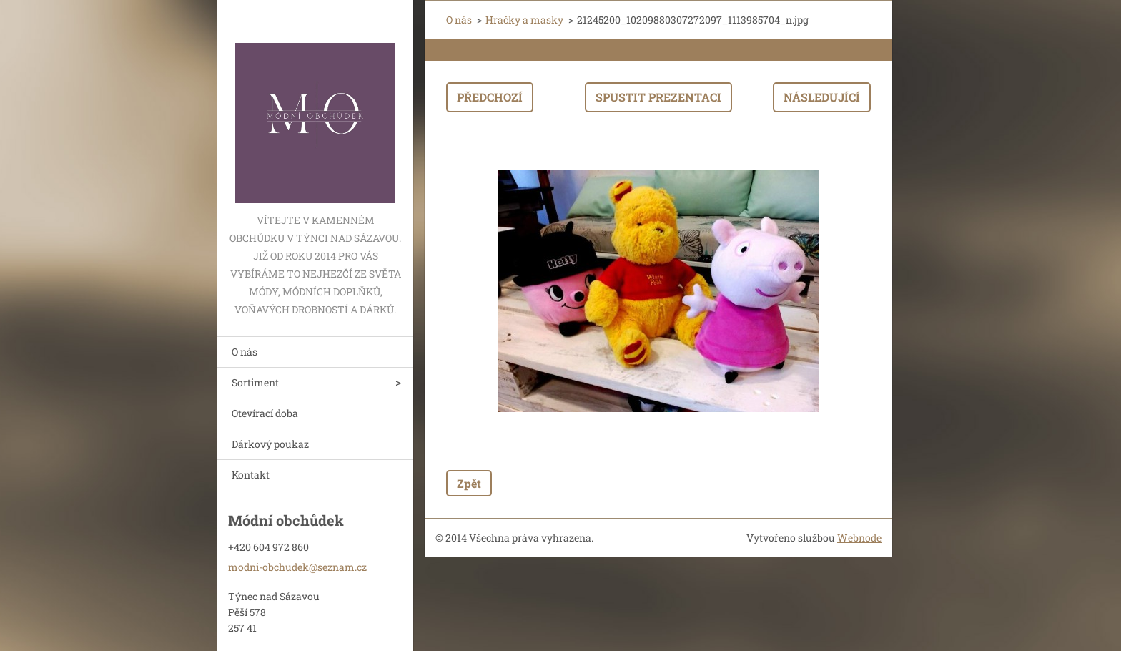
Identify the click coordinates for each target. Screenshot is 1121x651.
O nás (244, 351)
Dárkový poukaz (270, 444)
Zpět (469, 483)
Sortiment (255, 382)
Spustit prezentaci (658, 96)
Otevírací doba (265, 413)
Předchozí (490, 96)
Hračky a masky (524, 19)
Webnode (859, 537)
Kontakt (251, 474)
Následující (822, 96)
